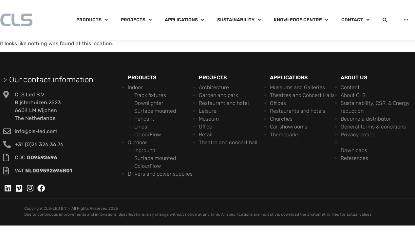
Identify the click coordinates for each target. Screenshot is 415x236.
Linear (141, 127)
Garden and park (218, 95)
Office (205, 127)
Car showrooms (288, 127)
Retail (206, 134)
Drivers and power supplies (160, 174)
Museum (209, 119)
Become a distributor (366, 119)
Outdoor (137, 142)
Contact (350, 87)
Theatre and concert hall (228, 142)
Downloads (354, 150)
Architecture (214, 87)
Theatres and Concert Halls (302, 95)
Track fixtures (150, 95)
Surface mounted (155, 111)
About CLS (353, 95)
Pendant (144, 119)
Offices (278, 103)
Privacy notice (358, 134)
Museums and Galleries (297, 87)
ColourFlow (147, 134)
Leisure (208, 111)
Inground (144, 150)
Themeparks (284, 134)
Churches (281, 119)
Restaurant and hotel (224, 103)
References (354, 158)
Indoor (135, 87)
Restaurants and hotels (297, 111)
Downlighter (148, 103)
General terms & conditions (373, 127)
